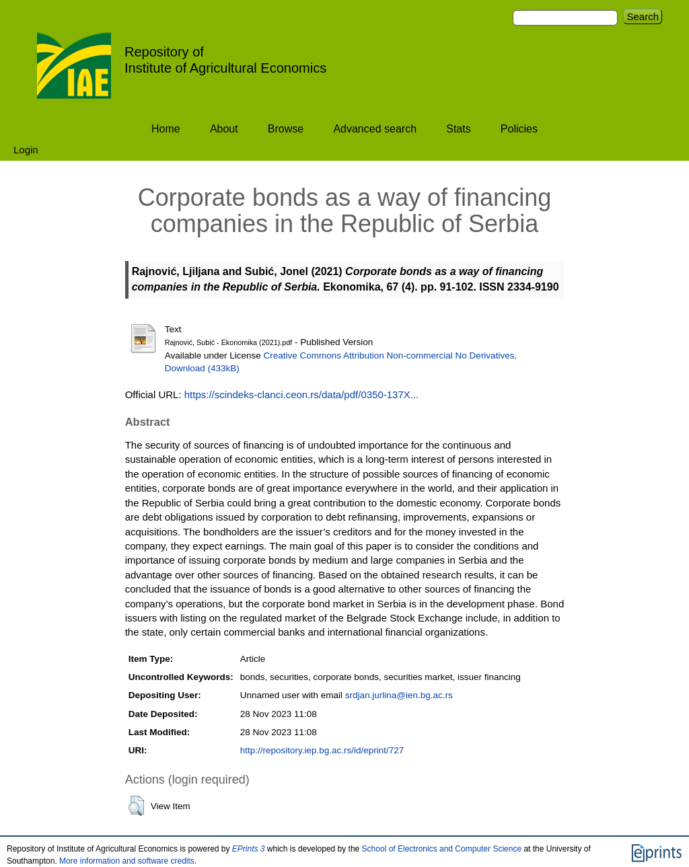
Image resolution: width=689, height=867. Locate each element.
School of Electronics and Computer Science (441, 849)
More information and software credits (126, 861)
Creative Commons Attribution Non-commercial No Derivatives (389, 355)
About (224, 129)
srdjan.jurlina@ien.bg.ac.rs (399, 695)
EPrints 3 (248, 849)
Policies (519, 129)
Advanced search (374, 129)
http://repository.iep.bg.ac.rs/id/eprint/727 (322, 750)
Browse (285, 129)
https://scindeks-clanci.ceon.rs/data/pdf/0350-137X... (301, 394)
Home (165, 129)
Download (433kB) (202, 368)
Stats (458, 129)
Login (25, 149)
